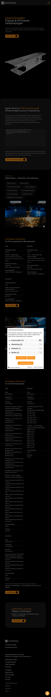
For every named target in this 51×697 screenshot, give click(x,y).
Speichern (31, 357)
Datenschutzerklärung (38, 367)
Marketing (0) (16, 344)
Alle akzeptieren (21, 357)
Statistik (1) (16, 348)
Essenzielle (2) (17, 340)
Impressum (29, 367)
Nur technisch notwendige (25, 363)
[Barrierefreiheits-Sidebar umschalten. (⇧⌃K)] (47, 693)
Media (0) (15, 352)
